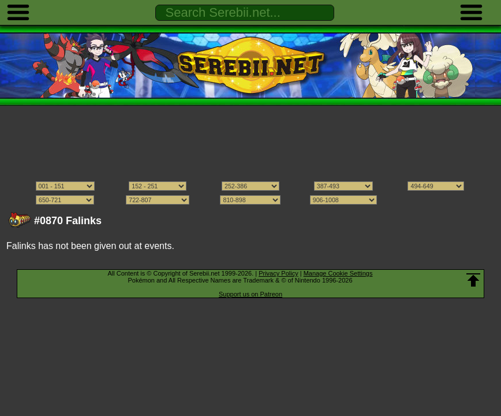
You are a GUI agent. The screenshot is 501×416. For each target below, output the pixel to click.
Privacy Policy (278, 273)
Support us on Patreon (250, 294)
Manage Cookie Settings (338, 273)
